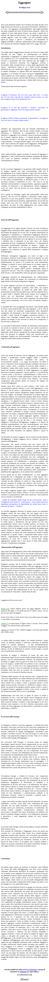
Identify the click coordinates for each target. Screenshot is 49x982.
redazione (23, 972)
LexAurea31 (32, 969)
